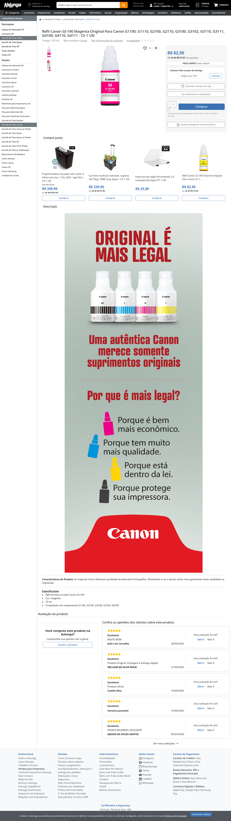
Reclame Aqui (118, 806)
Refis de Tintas (93, 19)
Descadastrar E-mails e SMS (73, 794)
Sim (200, 636)
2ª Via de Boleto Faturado (72, 790)
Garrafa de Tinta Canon (12, 38)
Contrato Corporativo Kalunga (34, 769)
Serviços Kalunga (27, 779)
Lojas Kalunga (26, 758)
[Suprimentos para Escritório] (162, 13)
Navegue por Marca (110, 779)
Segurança (64, 776)
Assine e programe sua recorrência (196, 121)
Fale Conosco (25, 772)
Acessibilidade (107, 755)
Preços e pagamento (69, 762)
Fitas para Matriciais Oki (12, 112)
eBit (129, 806)
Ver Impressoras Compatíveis (196, 94)
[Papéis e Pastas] (82, 13)
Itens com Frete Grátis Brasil (114, 772)
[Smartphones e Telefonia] (218, 13)
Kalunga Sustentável (29, 786)
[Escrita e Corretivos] (108, 13)
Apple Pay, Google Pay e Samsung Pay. (192, 787)
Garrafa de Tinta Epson (12, 42)
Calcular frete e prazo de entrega (186, 70)
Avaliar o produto (67, 641)
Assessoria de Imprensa (31, 790)
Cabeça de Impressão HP (13, 29)
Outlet (102, 783)
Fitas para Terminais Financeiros (16, 116)
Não (210, 636)
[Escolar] (72, 13)
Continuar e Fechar (201, 815)
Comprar (207, 105)
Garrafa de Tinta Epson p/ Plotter (16, 137)
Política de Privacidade (70, 786)
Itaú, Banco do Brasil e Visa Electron (190, 776)
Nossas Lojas (138, 3)
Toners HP (6, 55)
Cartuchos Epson (9, 82)
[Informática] (95, 13)
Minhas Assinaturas (110, 786)
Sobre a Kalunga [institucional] (27, 755)
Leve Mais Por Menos (111, 765)
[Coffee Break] (188, 13)
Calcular (215, 76)
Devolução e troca (68, 772)
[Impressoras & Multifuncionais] (44, 13)
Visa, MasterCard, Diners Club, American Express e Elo (187, 758)
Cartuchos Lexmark (10, 90)
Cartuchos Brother (10, 74)
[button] (49, 51)
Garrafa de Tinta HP (10, 46)
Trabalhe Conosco (28, 762)
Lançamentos (106, 762)
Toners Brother (8, 50)
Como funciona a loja (69, 755)
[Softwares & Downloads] (176, 13)
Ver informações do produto (107, 40)
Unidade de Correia (10, 175)
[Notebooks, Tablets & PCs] (59, 13)
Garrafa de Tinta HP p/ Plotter (15, 146)
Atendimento (138, 6)
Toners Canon (8, 163)
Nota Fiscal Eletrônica (69, 779)
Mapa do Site (25, 776)
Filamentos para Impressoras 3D (16, 103)
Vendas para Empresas (31, 765)
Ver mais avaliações (165, 740)
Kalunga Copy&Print (29, 783)
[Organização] (121, 13)
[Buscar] (124, 5)
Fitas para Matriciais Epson (13, 108)
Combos (103, 776)
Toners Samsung (9, 171)
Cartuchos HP (8, 34)
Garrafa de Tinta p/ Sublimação (15, 150)
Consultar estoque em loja (196, 86)
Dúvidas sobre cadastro (71, 758)
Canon (83, 40)
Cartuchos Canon (9, 78)
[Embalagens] (148, 13)
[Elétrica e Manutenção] (134, 13)
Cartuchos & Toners (10, 69)
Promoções (105, 758)
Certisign (105, 806)
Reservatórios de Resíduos (13, 154)
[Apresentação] (201, 13)
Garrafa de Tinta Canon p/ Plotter (16, 129)
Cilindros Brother (9, 95)
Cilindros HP (7, 99)
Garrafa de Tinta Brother (12, 120)
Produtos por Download (71, 783)
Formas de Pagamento (186, 751)
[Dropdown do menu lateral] (18, 18)
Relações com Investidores (33, 794)
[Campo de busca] (88, 5)
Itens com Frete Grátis (111, 769)
